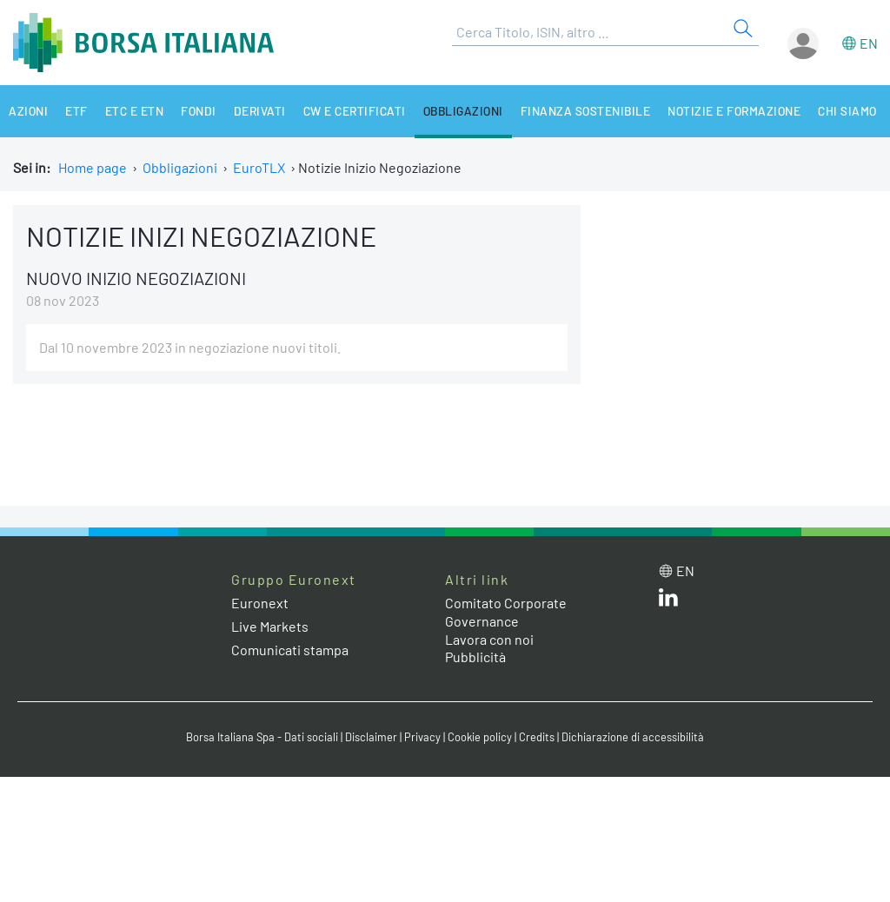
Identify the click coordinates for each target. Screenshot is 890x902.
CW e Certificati (354, 110)
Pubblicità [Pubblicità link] (475, 656)
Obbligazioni (463, 110)
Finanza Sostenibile (586, 110)
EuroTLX (259, 167)
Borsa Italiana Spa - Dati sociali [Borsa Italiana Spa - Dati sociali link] (262, 737)
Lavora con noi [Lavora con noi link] (489, 639)
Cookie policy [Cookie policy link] (480, 737)
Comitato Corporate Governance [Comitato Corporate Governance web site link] (506, 611)
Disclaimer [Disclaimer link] (371, 737)
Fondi (198, 110)
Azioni (28, 110)
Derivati (260, 110)
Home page (92, 167)
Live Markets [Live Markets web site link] (270, 626)
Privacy (422, 737)
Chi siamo (847, 110)
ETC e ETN (134, 110)
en (869, 43)
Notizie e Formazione (734, 110)
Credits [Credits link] (537, 737)
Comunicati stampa (290, 649)
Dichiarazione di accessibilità (632, 737)
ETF (76, 110)
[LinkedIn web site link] (668, 601)
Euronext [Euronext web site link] (260, 602)
